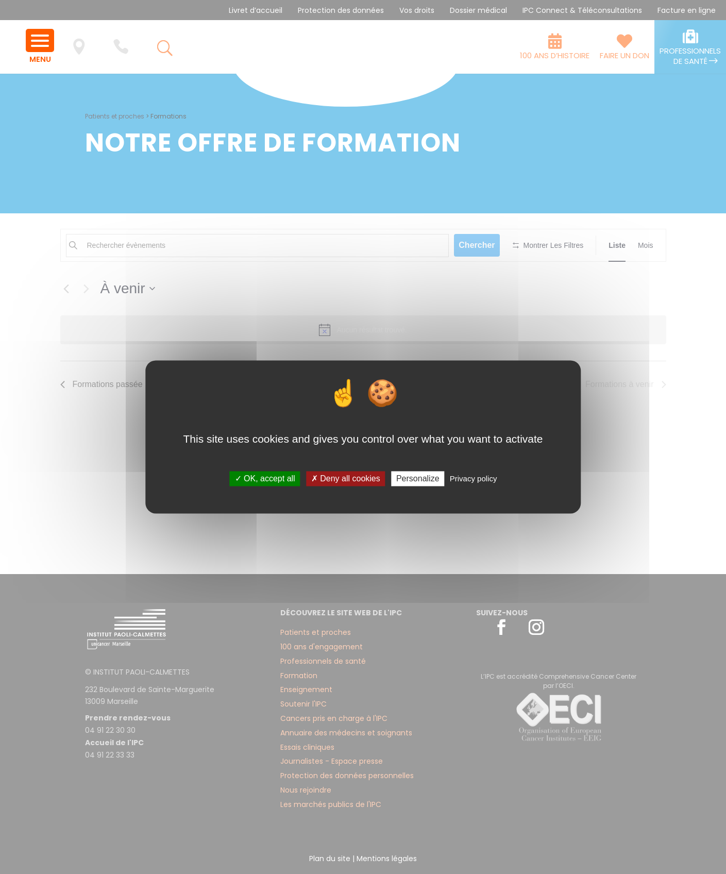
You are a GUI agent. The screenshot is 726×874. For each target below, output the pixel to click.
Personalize (418, 478)
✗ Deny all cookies (345, 478)
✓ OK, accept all (265, 478)
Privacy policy (473, 478)
